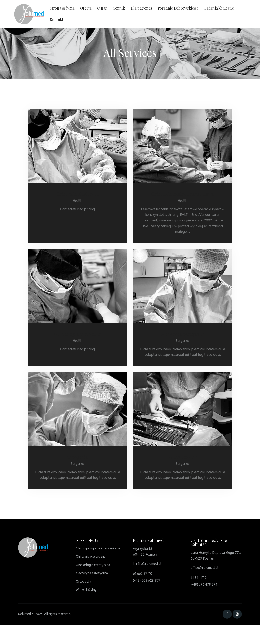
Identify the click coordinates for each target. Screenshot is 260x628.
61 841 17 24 (200, 579)
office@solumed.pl (205, 569)
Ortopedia (77, 458)
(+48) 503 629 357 (147, 581)
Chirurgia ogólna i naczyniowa (183, 194)
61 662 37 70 (143, 574)
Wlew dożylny (182, 458)
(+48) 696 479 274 (205, 585)
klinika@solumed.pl (147, 565)
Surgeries (182, 341)
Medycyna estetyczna (182, 335)
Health (78, 201)
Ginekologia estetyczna (77, 335)
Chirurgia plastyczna (77, 194)
